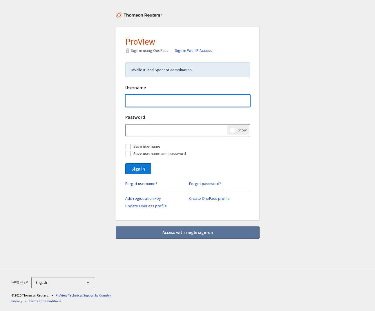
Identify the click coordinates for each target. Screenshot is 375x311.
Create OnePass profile (209, 198)
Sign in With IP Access (193, 50)
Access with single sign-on (187, 232)
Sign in (138, 169)
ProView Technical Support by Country (83, 295)
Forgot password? (205, 183)
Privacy (16, 301)
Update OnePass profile (146, 205)
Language (19, 281)
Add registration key (143, 198)
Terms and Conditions (45, 301)
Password (135, 117)
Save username (146, 146)
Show (242, 130)
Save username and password (159, 153)
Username (135, 87)
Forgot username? (141, 183)
